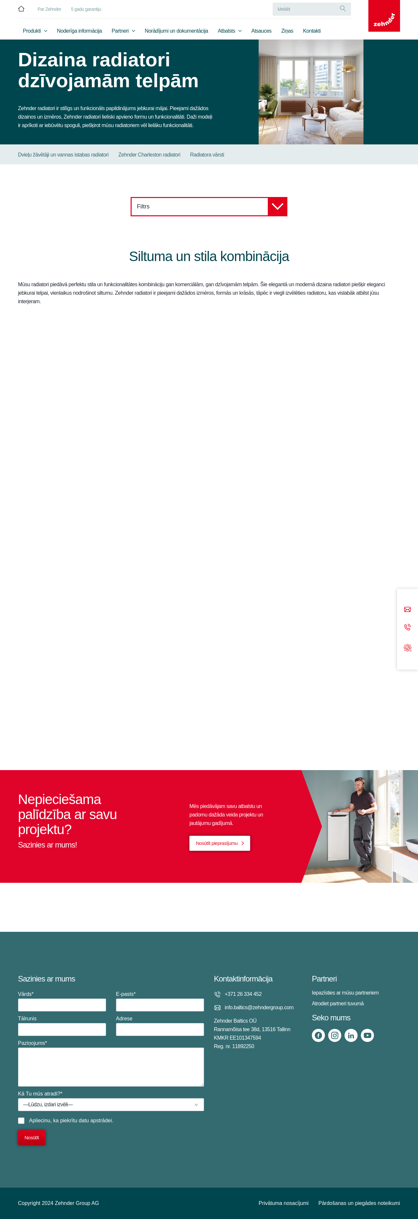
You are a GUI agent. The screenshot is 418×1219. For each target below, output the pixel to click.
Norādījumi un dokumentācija (176, 31)
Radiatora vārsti (207, 154)
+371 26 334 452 (243, 994)
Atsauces (261, 31)
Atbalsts (226, 31)
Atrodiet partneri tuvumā (338, 1003)
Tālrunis (62, 1026)
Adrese (160, 1026)
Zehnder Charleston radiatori (149, 154)
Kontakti (312, 31)
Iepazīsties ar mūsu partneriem (345, 993)
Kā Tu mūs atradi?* (111, 1101)
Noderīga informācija (79, 31)
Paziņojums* (111, 1063)
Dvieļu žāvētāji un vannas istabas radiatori (63, 154)
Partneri (120, 31)
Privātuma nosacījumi (284, 1203)
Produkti (32, 31)
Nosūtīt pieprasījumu (217, 843)
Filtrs (212, 206)
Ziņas (287, 31)
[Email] (407, 610)
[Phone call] (407, 628)
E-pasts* (160, 1001)
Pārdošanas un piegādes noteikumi (359, 1203)
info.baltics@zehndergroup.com (259, 1007)
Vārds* (62, 1001)
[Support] (407, 647)
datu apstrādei (95, 1120)
